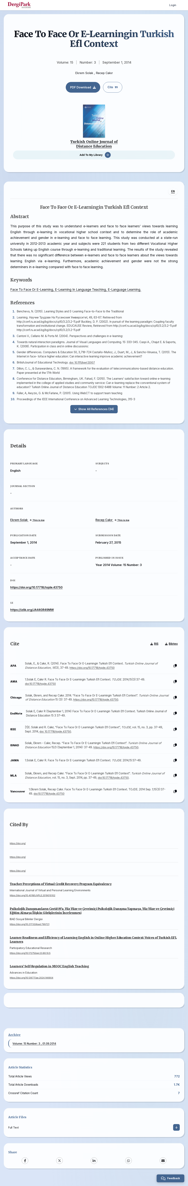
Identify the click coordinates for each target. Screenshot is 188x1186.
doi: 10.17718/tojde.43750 (56, 737)
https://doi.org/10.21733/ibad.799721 (29, 930)
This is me (38, 523)
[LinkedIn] (94, 1168)
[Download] (176, 1135)
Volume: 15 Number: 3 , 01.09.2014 (34, 1051)
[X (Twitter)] (59, 1168)
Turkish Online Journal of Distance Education (94, 143)
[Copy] (174, 671)
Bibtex (170, 649)
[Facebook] (25, 1168)
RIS (153, 649)
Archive (14, 1042)
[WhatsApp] (128, 1168)
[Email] (163, 1168)
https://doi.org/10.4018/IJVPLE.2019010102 (32, 901)
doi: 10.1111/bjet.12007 (83, 364)
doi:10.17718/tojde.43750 (41, 689)
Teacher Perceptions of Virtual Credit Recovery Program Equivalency (60, 890)
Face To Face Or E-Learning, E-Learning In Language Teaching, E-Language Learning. (76, 291)
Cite (113, 87)
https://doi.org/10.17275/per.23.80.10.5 (30, 959)
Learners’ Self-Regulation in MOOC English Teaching (49, 972)
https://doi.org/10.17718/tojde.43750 (37, 591)
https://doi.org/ (18, 849)
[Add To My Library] (94, 155)
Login (172, 5)
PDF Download (83, 87)
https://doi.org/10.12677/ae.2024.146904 (31, 984)
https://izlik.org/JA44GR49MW (33, 613)
